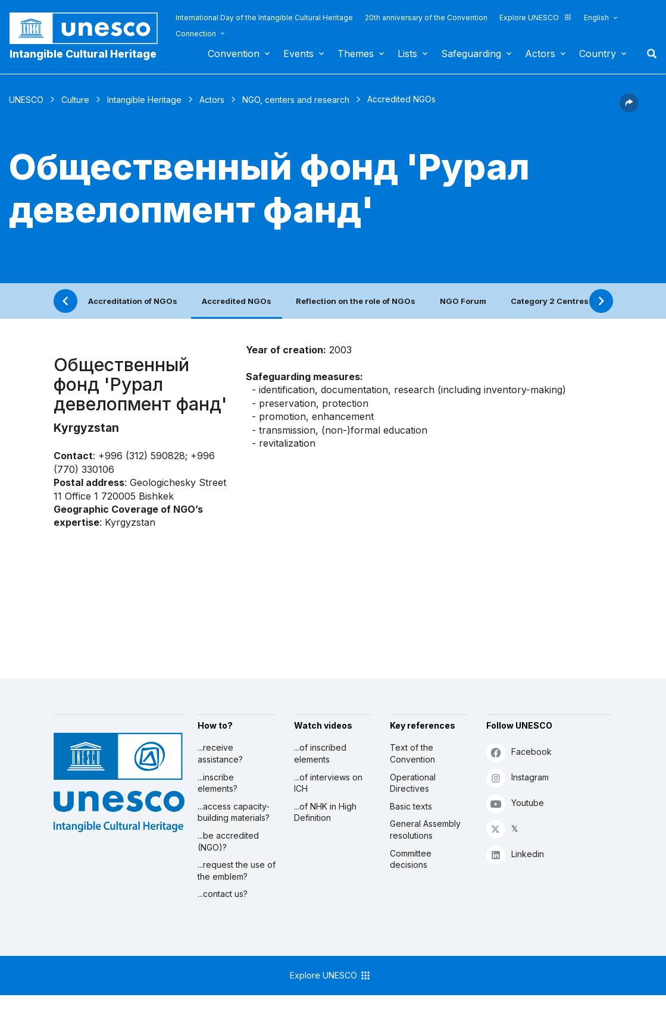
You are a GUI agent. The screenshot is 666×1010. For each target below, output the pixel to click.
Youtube (515, 803)
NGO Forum (463, 301)
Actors (540, 53)
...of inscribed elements (320, 753)
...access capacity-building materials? (234, 812)
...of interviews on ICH (328, 783)
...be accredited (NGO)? (228, 841)
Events (298, 53)
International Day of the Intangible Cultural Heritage (264, 17)
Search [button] (648, 53)
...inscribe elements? (217, 783)
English (596, 17)
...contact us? (223, 894)
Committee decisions (411, 859)
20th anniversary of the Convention (426, 17)
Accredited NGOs (236, 301)
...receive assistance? (220, 753)
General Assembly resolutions (425, 829)
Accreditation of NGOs (132, 301)
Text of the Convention (412, 753)
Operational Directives (413, 783)
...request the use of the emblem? (237, 871)
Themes (355, 53)
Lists (407, 53)
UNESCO (26, 100)
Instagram (517, 778)
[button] (629, 109)
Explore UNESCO (535, 17)
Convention (233, 53)
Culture (75, 100)
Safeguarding (471, 53)
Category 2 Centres (550, 301)
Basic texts (411, 806)
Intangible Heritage (144, 100)
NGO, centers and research (295, 100)
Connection (196, 33)
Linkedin (515, 854)
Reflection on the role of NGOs (355, 301)
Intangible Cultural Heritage (83, 54)
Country (597, 53)
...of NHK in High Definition (325, 812)
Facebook (519, 752)
